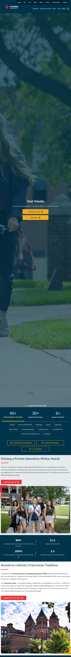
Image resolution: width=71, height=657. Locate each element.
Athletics (65, 2)
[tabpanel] (35, 210)
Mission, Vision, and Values (13, 598)
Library (47, 2)
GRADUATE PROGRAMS (50, 443)
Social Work (46, 434)
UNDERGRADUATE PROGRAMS (21, 443)
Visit (25, 2)
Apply (19, 2)
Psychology (39, 425)
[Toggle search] (68, 9)
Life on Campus (61, 8)
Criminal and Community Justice (30, 434)
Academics (36, 8)
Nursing (12, 425)
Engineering (57, 425)
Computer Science (43, 429)
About (54, 8)
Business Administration (25, 425)
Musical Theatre (13, 429)
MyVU (35, 2)
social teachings (44, 586)
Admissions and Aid (45, 8)
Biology (48, 425)
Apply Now (35, 217)
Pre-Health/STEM (57, 429)
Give (30, 2)
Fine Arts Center (56, 2)
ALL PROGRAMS (35, 449)
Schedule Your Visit (35, 212)
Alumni (41, 2)
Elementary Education (28, 429)
